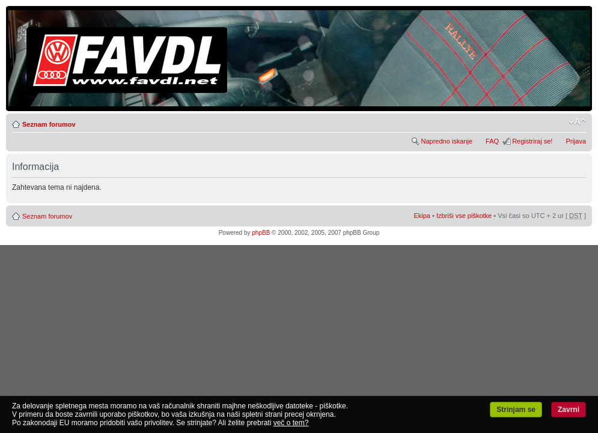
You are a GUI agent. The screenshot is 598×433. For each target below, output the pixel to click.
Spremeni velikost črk (577, 122)
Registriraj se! (532, 141)
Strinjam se (515, 409)
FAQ (492, 141)
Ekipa (421, 215)
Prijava (576, 141)
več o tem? (291, 423)
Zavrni (568, 409)
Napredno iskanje (446, 141)
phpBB (261, 232)
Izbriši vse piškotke (464, 215)
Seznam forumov (49, 124)
